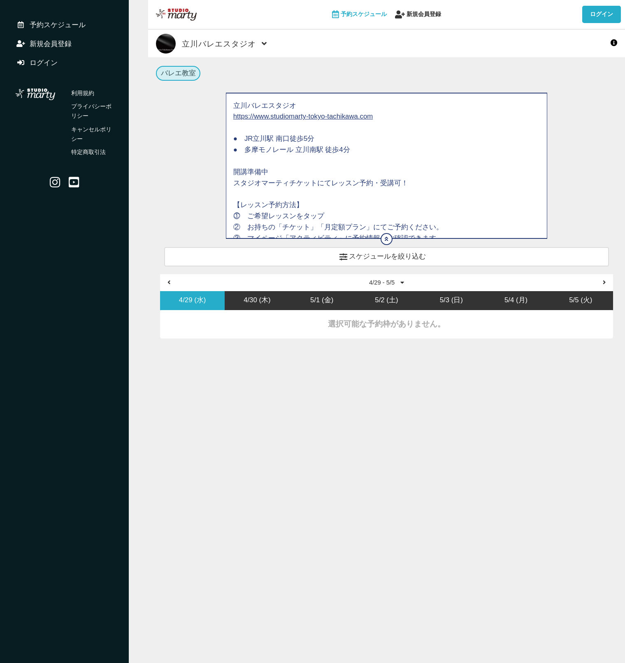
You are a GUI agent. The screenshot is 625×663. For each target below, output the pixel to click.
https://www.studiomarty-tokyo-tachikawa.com (304, 118)
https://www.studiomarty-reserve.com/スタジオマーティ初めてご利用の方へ (352, 306)
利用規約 (82, 98)
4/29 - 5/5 (386, 367)
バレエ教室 (178, 74)
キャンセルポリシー (97, 124)
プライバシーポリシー (100, 111)
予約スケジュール (359, 14)
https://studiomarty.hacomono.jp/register (296, 273)
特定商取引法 (88, 138)
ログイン (601, 14)
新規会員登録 (418, 14)
